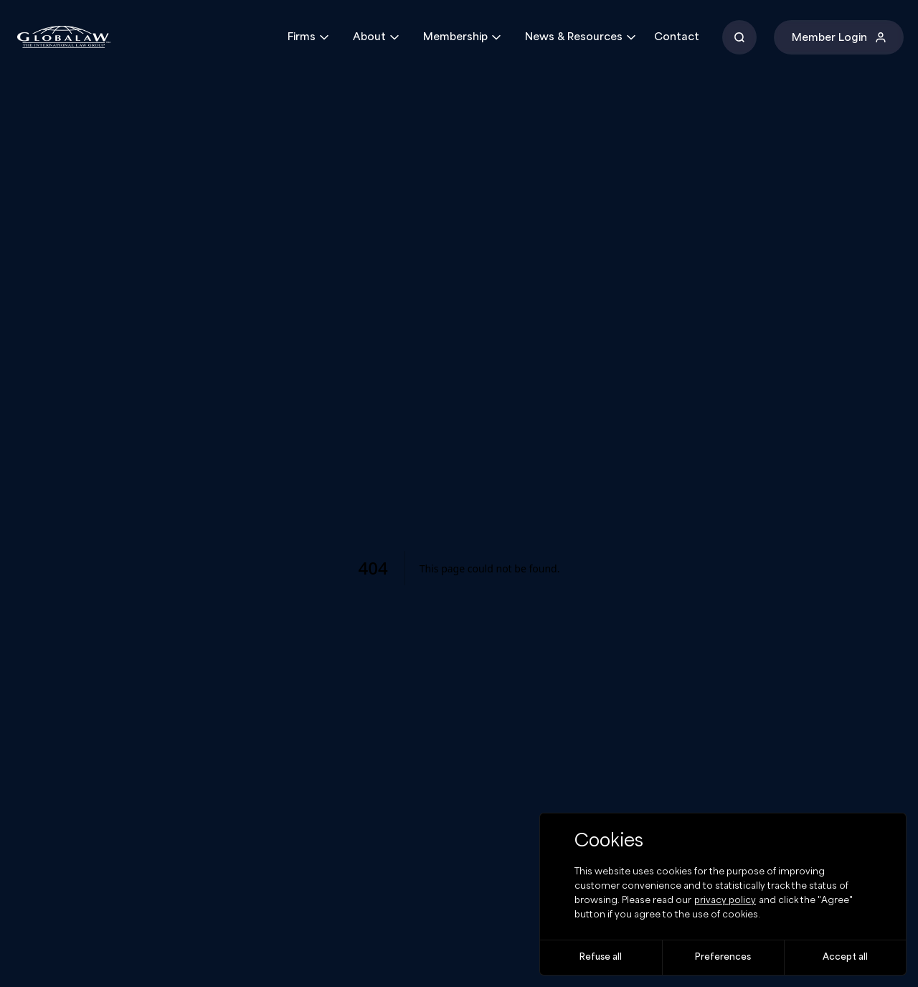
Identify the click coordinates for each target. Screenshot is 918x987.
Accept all (845, 957)
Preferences (723, 957)
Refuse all (600, 957)
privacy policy (725, 900)
